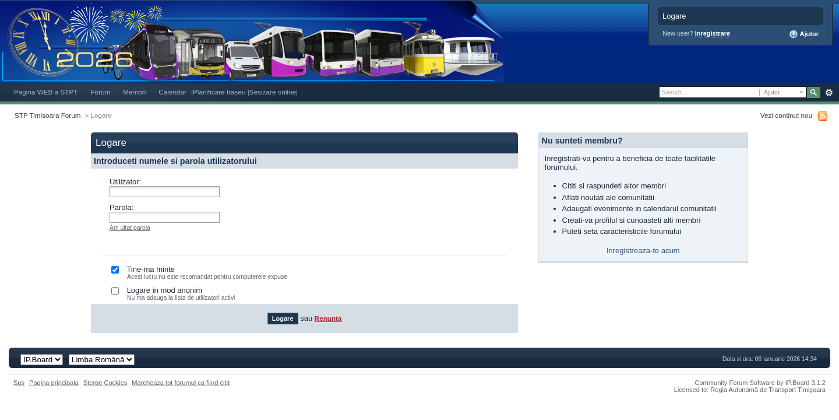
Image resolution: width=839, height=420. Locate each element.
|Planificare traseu (219, 92)
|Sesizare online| (273, 92)
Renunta (328, 318)
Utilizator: (125, 181)
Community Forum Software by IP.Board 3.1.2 (760, 382)
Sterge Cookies (105, 382)
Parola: (121, 207)
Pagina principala (54, 382)
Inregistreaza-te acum (643, 250)
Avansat (829, 93)
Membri (134, 92)
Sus (18, 382)
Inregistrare (713, 33)
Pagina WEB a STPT (45, 92)
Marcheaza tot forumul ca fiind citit (181, 382)
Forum (100, 92)
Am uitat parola (130, 228)
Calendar (172, 92)
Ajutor (804, 34)
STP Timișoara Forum (47, 115)
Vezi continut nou (786, 115)
